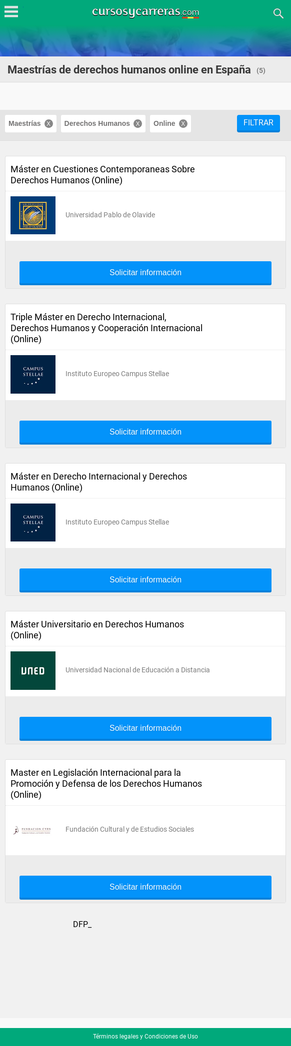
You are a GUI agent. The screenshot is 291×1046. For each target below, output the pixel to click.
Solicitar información (146, 273)
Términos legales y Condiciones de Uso (145, 1036)
